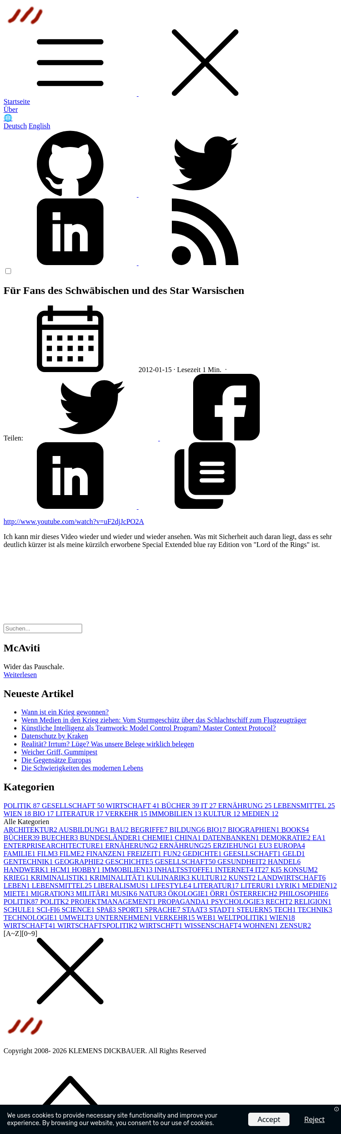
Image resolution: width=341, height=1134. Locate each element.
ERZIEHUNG (236, 845)
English (39, 126)
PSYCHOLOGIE (238, 901)
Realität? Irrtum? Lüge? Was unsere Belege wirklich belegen (107, 744)
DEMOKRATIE (287, 837)
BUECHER (60, 837)
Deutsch (15, 126)
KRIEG (17, 877)
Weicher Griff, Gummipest (59, 752)
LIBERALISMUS (122, 885)
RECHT (280, 901)
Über (11, 109)
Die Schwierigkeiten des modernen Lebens (82, 768)
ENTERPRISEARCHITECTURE (54, 845)
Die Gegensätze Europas (56, 760)
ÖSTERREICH (254, 893)
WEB (206, 917)
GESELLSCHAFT (74, 805)
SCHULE (20, 909)
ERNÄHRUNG (245, 805)
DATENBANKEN (231, 837)
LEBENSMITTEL (304, 805)
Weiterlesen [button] (20, 674)
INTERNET (235, 869)
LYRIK (289, 885)
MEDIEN (260, 813)
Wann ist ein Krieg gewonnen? (65, 712)
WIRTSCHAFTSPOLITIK (98, 925)
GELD (293, 853)
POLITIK (23, 805)
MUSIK (125, 893)
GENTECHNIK (29, 861)
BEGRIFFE (150, 829)
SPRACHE (163, 909)
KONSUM (300, 869)
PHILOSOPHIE (303, 893)
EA (319, 837)
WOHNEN (261, 925)
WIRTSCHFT (161, 925)
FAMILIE (20, 853)
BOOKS (295, 829)
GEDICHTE (202, 853)
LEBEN (18, 885)
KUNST (242, 877)
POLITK (55, 901)
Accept (269, 1119)
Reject (314, 1119)
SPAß (107, 909)
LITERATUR (80, 813)
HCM (60, 869)
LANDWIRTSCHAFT (292, 877)
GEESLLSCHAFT (252, 853)
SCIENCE (79, 909)
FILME (72, 853)
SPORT (131, 909)
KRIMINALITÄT (118, 877)
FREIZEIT (145, 853)
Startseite (17, 101)
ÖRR (220, 893)
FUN (172, 853)
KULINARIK (169, 877)
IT (209, 805)
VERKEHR (127, 813)
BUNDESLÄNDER (111, 837)
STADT (223, 909)
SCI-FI (48, 909)
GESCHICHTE (130, 861)
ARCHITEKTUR (31, 829)
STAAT (195, 909)
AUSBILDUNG (84, 829)
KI (276, 869)
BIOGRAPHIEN (254, 829)
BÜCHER (181, 805)
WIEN (18, 813)
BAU (120, 829)
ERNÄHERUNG (132, 845)
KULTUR (222, 813)
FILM (48, 853)
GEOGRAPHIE (80, 861)
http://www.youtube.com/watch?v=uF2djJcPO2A (74, 521)
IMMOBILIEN (176, 813)
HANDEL (284, 861)
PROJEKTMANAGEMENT (114, 901)
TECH (286, 909)
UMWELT (77, 917)
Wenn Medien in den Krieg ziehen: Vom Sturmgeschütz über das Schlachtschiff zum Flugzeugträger (163, 720)
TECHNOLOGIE (31, 917)
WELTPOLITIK (244, 917)
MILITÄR (93, 893)
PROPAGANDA (184, 901)
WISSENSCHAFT (213, 925)
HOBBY (87, 869)
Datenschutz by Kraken (54, 736)
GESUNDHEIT (243, 861)
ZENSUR (295, 925)
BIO (44, 813)
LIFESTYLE (172, 885)
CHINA (189, 837)
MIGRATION (53, 893)
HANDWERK (27, 869)
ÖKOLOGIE (189, 893)
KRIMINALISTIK (60, 877)
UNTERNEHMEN (124, 917)
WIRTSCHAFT (134, 805)
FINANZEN (106, 853)
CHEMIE (158, 837)
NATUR (153, 893)
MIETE (17, 893)
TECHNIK (314, 909)
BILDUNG (187, 829)
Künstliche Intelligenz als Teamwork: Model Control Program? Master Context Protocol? (148, 728)
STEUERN (255, 909)
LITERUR (258, 885)
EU (266, 845)
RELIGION (313, 901)
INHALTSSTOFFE (185, 869)
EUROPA (289, 845)
